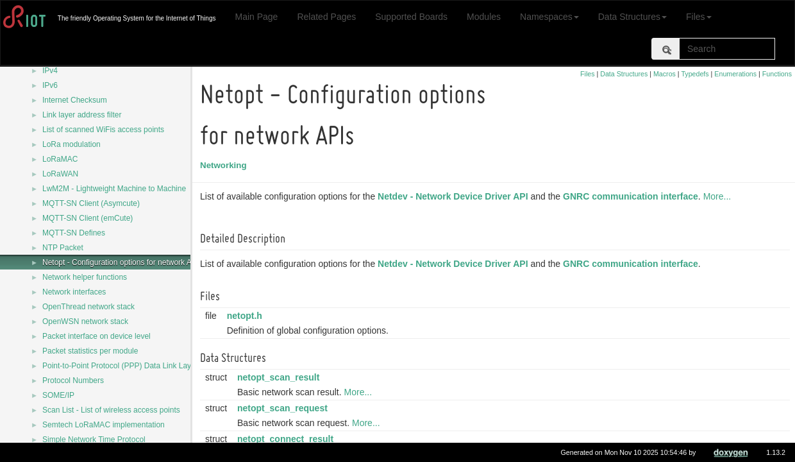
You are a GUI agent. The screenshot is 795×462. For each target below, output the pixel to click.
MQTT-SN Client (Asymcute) (91, 203)
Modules (484, 17)
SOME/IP (58, 395)
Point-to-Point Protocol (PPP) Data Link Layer (120, 365)
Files (699, 17)
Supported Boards (411, 17)
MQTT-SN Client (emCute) (87, 218)
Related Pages (326, 17)
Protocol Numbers (73, 380)
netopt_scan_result (280, 377)
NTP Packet (62, 247)
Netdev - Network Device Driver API (455, 196)
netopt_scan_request (284, 408)
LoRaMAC (60, 159)
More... (719, 196)
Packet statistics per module (90, 350)
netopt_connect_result (287, 439)
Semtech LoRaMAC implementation (103, 424)
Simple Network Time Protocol (94, 439)
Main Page (256, 17)
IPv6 (50, 85)
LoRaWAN (60, 173)
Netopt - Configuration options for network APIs (122, 262)
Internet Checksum (74, 100)
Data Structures (632, 17)
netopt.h (246, 316)
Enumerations (735, 74)
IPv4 (50, 70)
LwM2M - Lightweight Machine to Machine (114, 188)
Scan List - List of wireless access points (111, 410)
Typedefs (694, 74)
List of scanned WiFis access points (103, 129)
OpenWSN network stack (85, 321)
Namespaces (549, 17)
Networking (225, 165)
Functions (777, 74)
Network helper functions (84, 277)
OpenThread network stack (88, 306)
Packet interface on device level (96, 336)
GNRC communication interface (632, 196)
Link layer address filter (81, 114)
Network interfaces (74, 291)
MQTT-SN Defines (73, 232)
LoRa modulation (71, 144)
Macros (664, 74)
